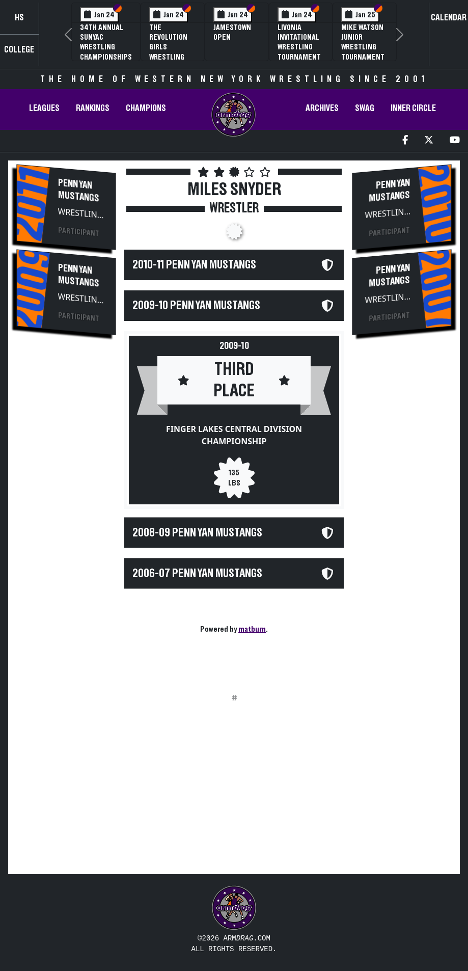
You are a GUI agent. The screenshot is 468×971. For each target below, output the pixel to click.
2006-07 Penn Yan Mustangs (197, 573)
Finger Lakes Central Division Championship (234, 435)
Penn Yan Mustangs (78, 191)
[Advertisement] (66, 516)
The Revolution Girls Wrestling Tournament (170, 47)
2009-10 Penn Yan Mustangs (196, 306)
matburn (252, 629)
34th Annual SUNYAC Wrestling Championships (106, 42)
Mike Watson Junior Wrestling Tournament (362, 42)
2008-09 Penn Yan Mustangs (197, 532)
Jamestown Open (232, 32)
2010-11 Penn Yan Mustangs (194, 265)
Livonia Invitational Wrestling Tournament (299, 42)
